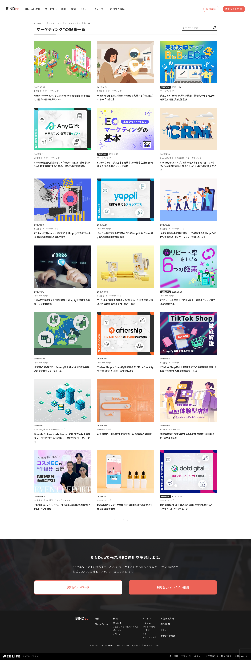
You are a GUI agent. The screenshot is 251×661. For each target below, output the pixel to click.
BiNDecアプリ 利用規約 (101, 647)
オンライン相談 (234, 9)
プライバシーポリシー (192, 658)
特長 (96, 620)
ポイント (117, 632)
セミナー (85, 9)
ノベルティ (117, 635)
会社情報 (173, 658)
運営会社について (152, 647)
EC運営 (146, 632)
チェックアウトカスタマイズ (125, 629)
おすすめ (146, 625)
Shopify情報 (148, 629)
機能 (64, 9)
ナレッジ (99, 9)
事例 (74, 9)
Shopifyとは (33, 9)
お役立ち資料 (118, 9)
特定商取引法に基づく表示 (219, 658)
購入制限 (117, 625)
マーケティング (149, 639)
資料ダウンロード (78, 589)
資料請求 (211, 9)
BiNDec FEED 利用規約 (129, 647)
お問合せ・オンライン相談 (172, 589)
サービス (50, 9)
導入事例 (165, 626)
